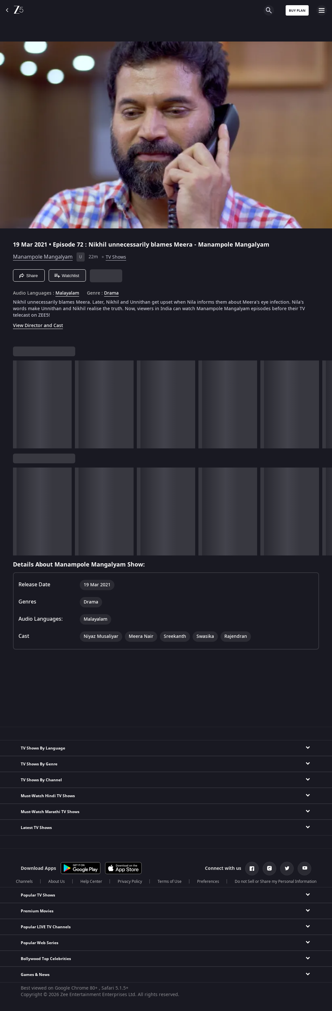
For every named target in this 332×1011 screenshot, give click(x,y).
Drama (111, 293)
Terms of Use (170, 881)
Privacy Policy (130, 881)
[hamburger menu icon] (321, 10)
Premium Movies (37, 911)
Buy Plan (297, 10)
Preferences (208, 881)
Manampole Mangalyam (43, 257)
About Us (56, 881)
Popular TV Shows (38, 895)
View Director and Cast (38, 325)
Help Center (91, 881)
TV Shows (116, 257)
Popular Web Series (39, 943)
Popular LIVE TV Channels (46, 927)
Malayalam (67, 293)
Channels (24, 881)
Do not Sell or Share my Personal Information (275, 881)
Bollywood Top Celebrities (46, 959)
